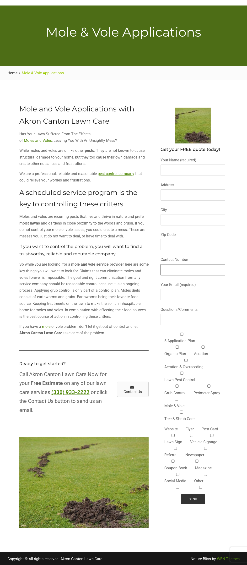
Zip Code (193, 239)
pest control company (116, 173)
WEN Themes (228, 558)
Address (193, 189)
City (193, 214)
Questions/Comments (193, 314)
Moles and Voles (38, 139)
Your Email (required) (193, 288)
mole (46, 326)
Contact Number (193, 264)
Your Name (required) (193, 164)
